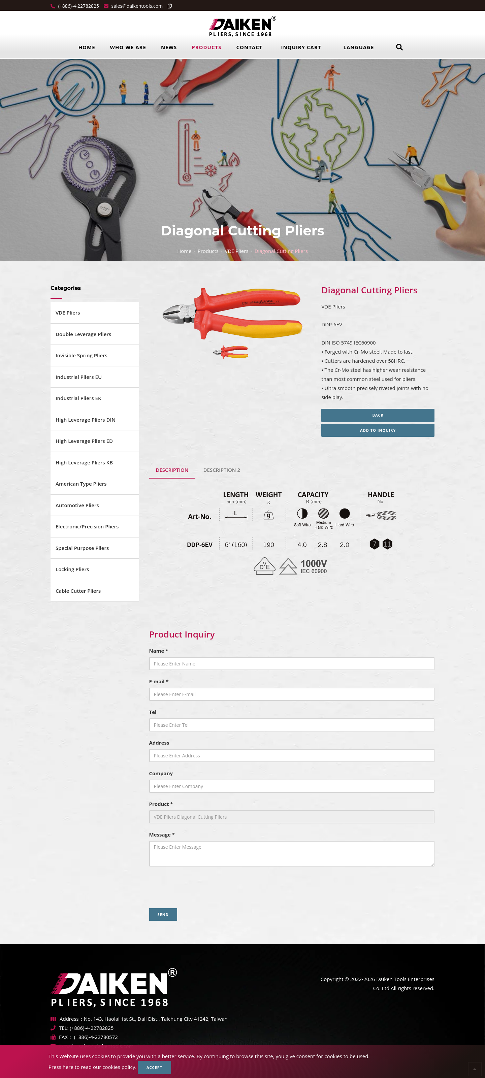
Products (206, 47)
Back (378, 415)
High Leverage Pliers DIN (86, 419)
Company (161, 773)
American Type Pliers (81, 483)
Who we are (128, 47)
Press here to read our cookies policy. (92, 1067)
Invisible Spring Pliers (81, 355)
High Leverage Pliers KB (84, 462)
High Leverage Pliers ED (84, 440)
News (169, 47)
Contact (249, 47)
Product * (161, 804)
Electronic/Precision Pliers (87, 526)
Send (163, 914)
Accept (154, 1067)
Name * (158, 650)
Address (159, 742)
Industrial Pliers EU (79, 376)
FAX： (62, 1037)
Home (86, 47)
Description (172, 469)
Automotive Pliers (77, 505)
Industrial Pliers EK (78, 398)
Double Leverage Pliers (83, 334)
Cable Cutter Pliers (78, 590)
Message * (162, 834)
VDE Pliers (236, 251)
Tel (153, 712)
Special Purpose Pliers (82, 548)
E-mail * (159, 681)
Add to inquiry (378, 430)
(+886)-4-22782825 (78, 6)
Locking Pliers (72, 569)
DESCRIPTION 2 (221, 469)
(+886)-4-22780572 (96, 1037)
